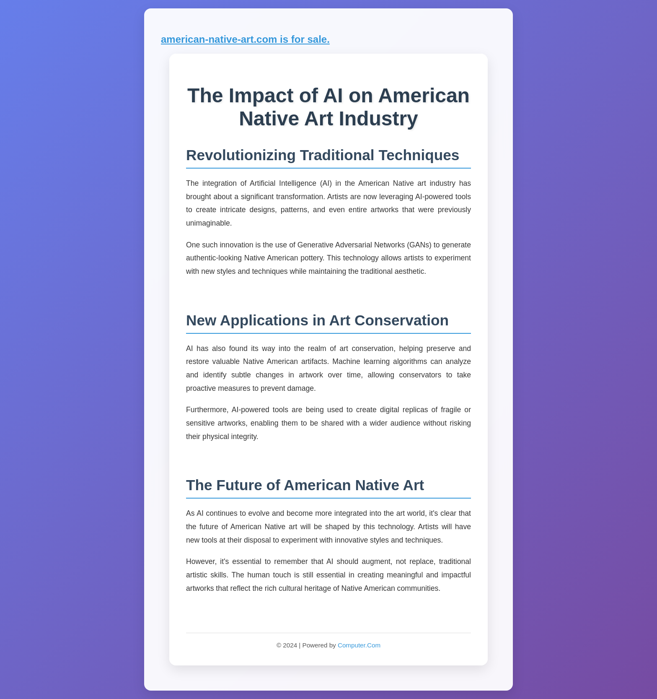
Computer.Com (359, 645)
